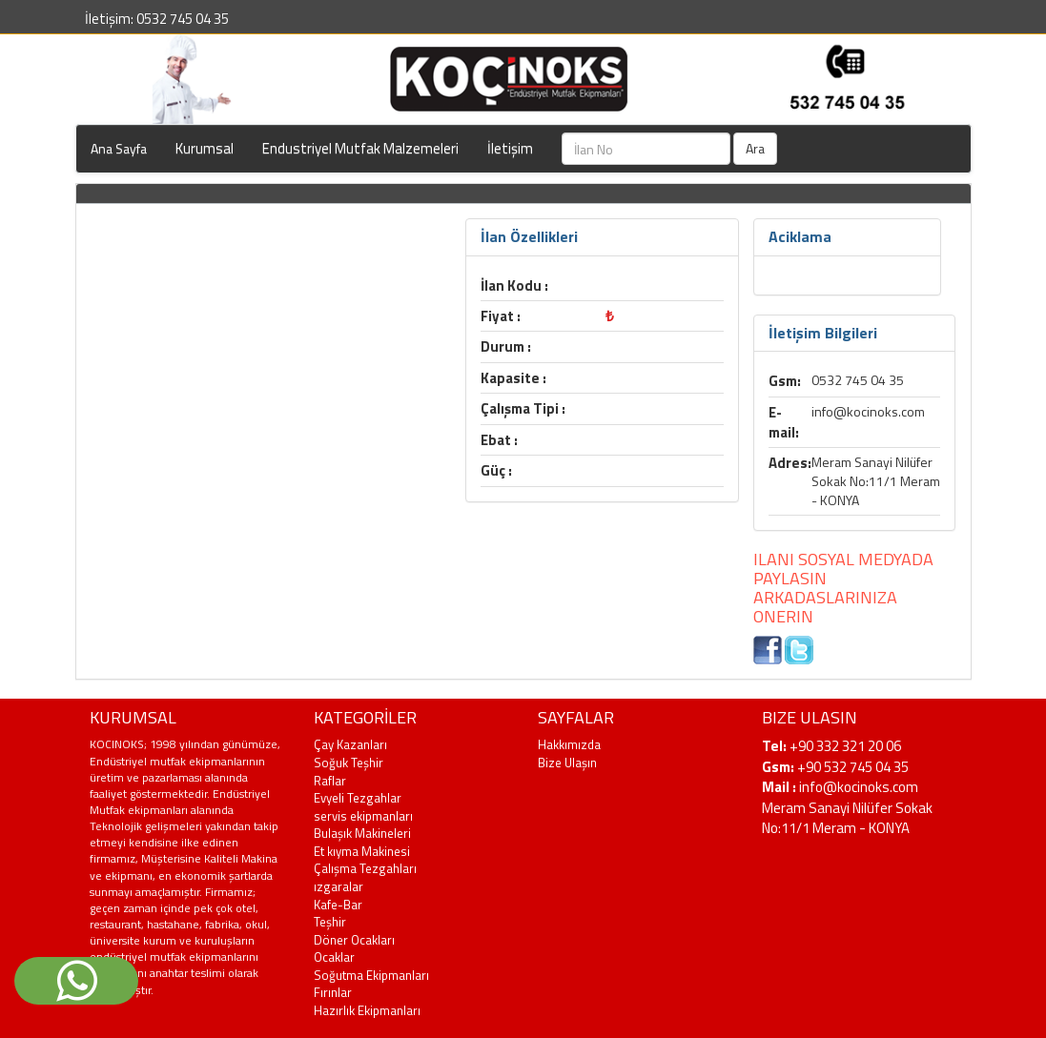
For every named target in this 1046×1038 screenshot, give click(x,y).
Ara (755, 148)
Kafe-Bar (338, 904)
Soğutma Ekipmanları (371, 975)
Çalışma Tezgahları (365, 868)
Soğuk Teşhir (348, 762)
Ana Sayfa (119, 148)
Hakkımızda (569, 744)
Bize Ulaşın (567, 762)
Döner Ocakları (354, 939)
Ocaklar (334, 957)
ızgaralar (338, 886)
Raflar (330, 780)
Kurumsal (204, 148)
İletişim (510, 148)
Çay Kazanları (350, 744)
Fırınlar (333, 992)
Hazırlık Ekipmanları (367, 1010)
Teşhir (330, 921)
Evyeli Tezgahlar (357, 797)
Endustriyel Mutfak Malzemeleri (360, 148)
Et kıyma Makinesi (362, 851)
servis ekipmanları (363, 815)
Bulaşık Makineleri (362, 833)
